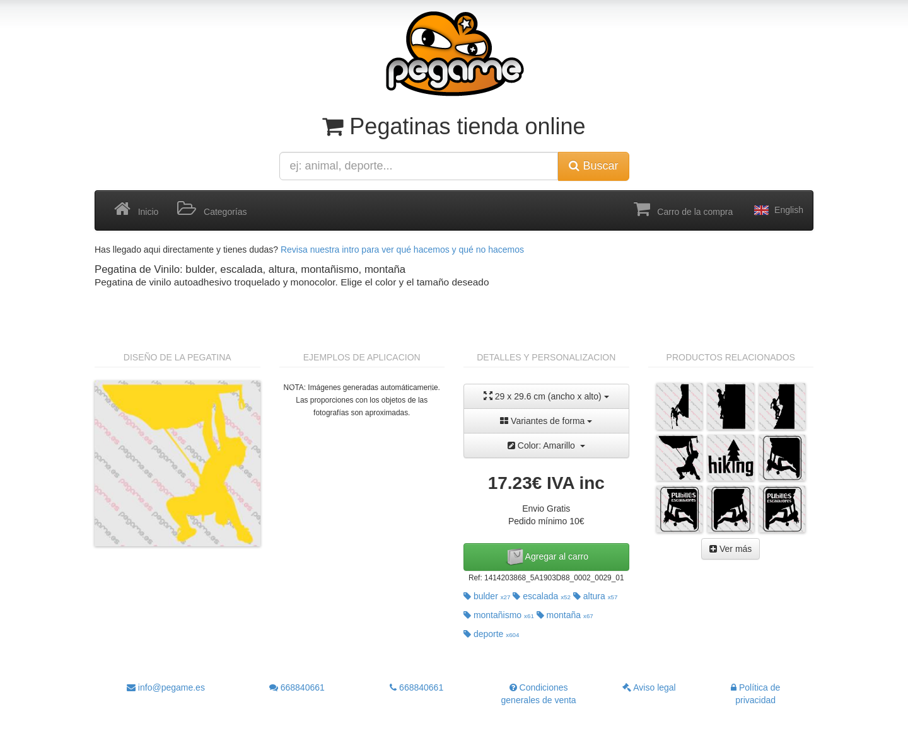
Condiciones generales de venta (538, 693)
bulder (487, 596)
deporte (491, 634)
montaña (565, 615)
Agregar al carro (546, 557)
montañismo (498, 615)
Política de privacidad (755, 693)
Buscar (593, 165)
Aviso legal (649, 687)
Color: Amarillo (546, 445)
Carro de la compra (683, 209)
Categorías (212, 209)
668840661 (297, 687)
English (777, 210)
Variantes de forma (546, 421)
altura (595, 596)
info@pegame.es (166, 687)
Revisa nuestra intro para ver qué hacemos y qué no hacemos (402, 249)
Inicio (136, 209)
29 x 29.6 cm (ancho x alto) (546, 396)
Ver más (730, 549)
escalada (542, 596)
